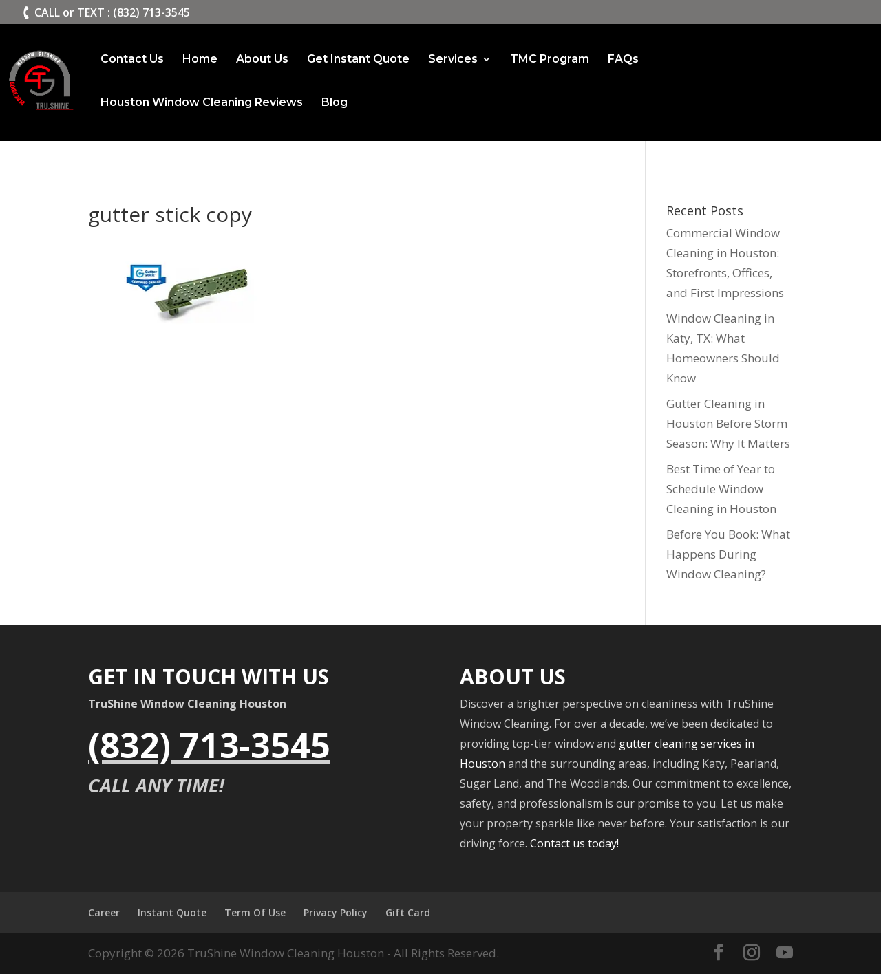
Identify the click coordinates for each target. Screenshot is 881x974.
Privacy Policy (336, 912)
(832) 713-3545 (209, 745)
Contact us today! (574, 843)
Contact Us (132, 59)
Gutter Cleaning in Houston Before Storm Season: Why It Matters (728, 423)
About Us (262, 59)
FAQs (623, 59)
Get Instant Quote (358, 59)
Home (199, 59)
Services (453, 59)
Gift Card (407, 912)
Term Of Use (255, 912)
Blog (334, 103)
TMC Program (549, 59)
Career (104, 912)
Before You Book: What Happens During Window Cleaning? (728, 554)
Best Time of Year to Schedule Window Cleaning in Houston (721, 489)
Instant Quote (172, 912)
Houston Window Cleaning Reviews (201, 103)
